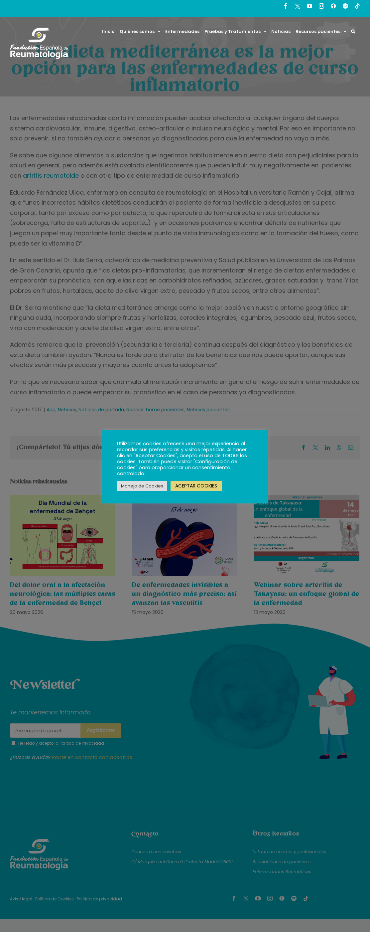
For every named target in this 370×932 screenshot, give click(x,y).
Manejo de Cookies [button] (142, 486)
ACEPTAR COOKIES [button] (196, 485)
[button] (353, 31)
